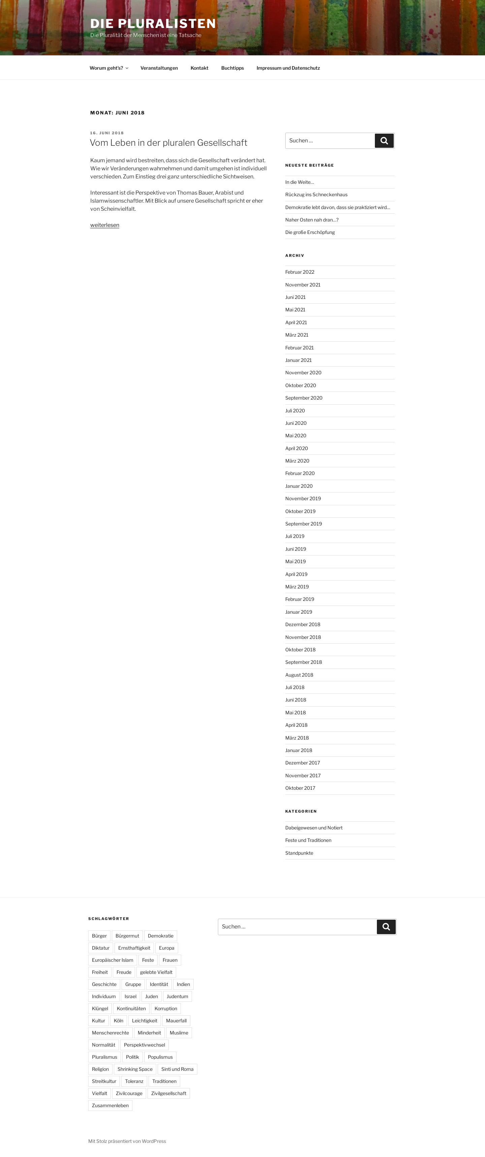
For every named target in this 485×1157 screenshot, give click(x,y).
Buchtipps (232, 68)
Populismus (160, 1057)
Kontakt (199, 68)
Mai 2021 (295, 309)
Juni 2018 (295, 700)
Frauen (170, 960)
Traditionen (164, 1081)
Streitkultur (104, 1081)
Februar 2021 (299, 347)
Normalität (103, 1045)
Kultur (98, 1020)
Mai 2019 (295, 561)
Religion (100, 1069)
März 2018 (297, 738)
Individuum (104, 996)
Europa (166, 948)
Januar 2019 (298, 612)
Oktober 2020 (300, 385)
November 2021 (303, 284)
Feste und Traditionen (308, 840)
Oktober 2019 (300, 511)
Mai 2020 (295, 435)
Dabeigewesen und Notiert (314, 827)
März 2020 (297, 461)
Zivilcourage (129, 1093)
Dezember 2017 (302, 762)
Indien (183, 984)
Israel (130, 996)
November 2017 (303, 775)
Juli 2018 (294, 687)
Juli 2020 (295, 410)
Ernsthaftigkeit (134, 948)
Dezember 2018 (302, 624)
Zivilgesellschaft (168, 1093)
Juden (151, 996)
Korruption (166, 1008)
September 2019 (303, 523)
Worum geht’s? (109, 68)
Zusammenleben (110, 1105)
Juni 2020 (296, 423)
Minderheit (149, 1032)
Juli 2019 (294, 536)
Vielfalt (99, 1093)
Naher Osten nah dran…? (311, 220)
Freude (124, 972)
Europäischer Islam (112, 960)
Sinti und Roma (177, 1069)
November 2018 (303, 637)
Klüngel (100, 1008)
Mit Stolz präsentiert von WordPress (127, 1141)
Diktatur (100, 948)
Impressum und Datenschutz (288, 68)
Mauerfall (176, 1020)
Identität (159, 984)
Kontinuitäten (131, 1008)
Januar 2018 (298, 750)
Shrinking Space (135, 1069)
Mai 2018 (295, 712)
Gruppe (133, 984)
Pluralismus (104, 1057)
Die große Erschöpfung (310, 232)
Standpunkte (299, 853)
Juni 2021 (295, 297)
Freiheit (100, 972)
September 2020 (304, 398)
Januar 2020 (299, 486)
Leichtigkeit (144, 1020)
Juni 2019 (295, 549)
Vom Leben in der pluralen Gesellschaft (169, 142)
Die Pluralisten (153, 23)
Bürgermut (127, 936)
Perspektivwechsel (144, 1045)
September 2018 (303, 662)
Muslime (179, 1032)
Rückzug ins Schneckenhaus (316, 194)
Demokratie (160, 936)
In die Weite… (299, 182)
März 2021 (297, 335)
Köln (118, 1020)
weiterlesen (104, 225)
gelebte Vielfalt (156, 972)
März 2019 (297, 586)
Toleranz (134, 1081)
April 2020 (296, 448)
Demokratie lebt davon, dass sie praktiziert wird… (337, 207)
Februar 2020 (300, 473)
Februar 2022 (299, 272)
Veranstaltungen (159, 68)
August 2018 (299, 675)
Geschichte (104, 984)
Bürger (99, 936)
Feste (148, 960)
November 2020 (303, 372)
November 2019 (303, 498)
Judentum (177, 996)
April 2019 (296, 574)
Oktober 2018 (300, 649)
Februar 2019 (299, 599)
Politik (132, 1057)
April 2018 (296, 725)
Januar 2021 (298, 360)
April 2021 (296, 322)
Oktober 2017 (300, 788)
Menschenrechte (110, 1032)
